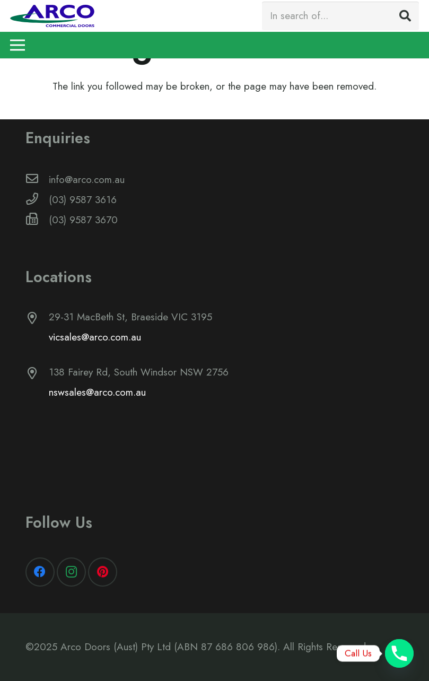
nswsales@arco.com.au (97, 392)
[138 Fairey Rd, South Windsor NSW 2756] (37, 374)
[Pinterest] (102, 572)
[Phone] (399, 653)
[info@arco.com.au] (37, 179)
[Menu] (17, 45)
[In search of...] (340, 16)
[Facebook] (40, 572)
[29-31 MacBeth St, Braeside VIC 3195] (37, 319)
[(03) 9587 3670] (37, 220)
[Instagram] (71, 572)
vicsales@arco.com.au (95, 337)
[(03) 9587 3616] (37, 200)
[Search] (405, 16)
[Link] (52, 16)
